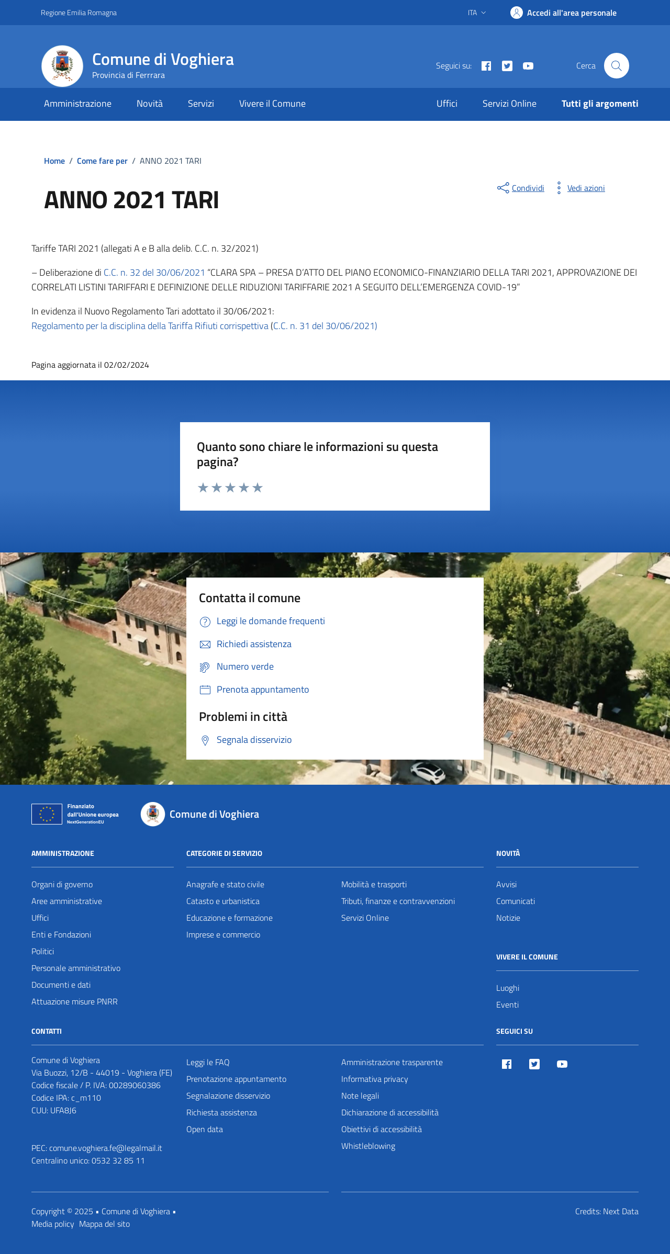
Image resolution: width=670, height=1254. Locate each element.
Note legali (360, 1095)
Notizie (508, 917)
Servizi (201, 103)
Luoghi (507, 987)
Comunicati (515, 901)
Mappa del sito (104, 1223)
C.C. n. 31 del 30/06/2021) (325, 326)
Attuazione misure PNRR (74, 1001)
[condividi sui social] (519, 187)
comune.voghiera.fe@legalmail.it (105, 1148)
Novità (150, 103)
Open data (204, 1129)
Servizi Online (510, 103)
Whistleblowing (368, 1145)
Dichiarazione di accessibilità (390, 1112)
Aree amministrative (66, 901)
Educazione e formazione (229, 917)
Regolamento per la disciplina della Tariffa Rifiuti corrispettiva (150, 326)
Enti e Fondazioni (61, 934)
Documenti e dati (61, 984)
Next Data (621, 1211)
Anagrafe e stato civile (225, 884)
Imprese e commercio (223, 934)
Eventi (507, 1004)
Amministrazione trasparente (392, 1062)
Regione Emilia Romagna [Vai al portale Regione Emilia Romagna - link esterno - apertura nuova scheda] (79, 12)
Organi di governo (62, 884)
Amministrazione (77, 103)
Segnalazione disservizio (228, 1095)
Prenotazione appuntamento (236, 1078)
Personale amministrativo (75, 968)
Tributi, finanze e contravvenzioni (398, 901)
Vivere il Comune (272, 103)
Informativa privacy (374, 1078)
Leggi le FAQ (208, 1062)
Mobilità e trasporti (374, 884)
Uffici (447, 103)
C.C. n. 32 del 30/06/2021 (154, 272)
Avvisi (506, 884)
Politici (42, 951)
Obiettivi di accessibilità (381, 1129)
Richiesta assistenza (221, 1112)
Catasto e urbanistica (223, 901)
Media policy (52, 1223)
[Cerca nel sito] (616, 65)
